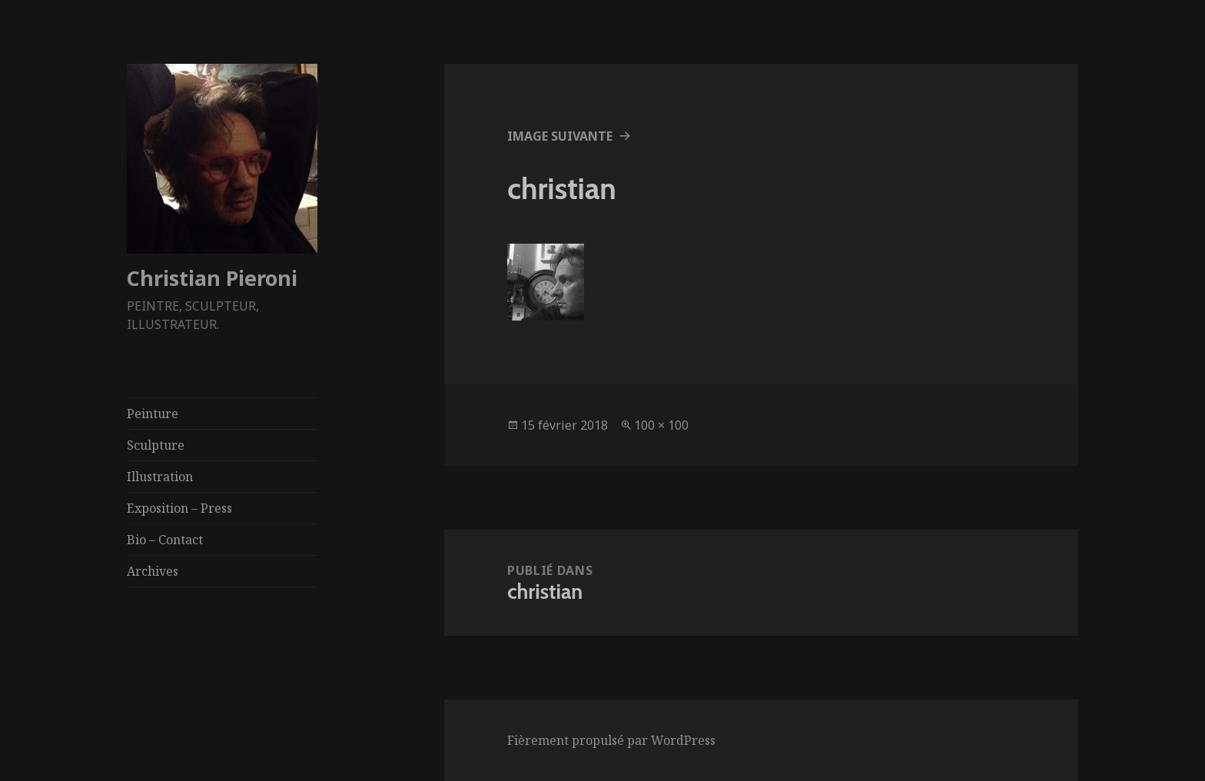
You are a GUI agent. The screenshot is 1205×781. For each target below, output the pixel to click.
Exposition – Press (179, 508)
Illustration (160, 476)
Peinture (152, 413)
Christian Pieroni (212, 278)
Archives (152, 571)
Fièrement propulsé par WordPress (611, 740)
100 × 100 (661, 425)
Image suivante (559, 136)
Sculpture (155, 445)
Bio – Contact (165, 539)
